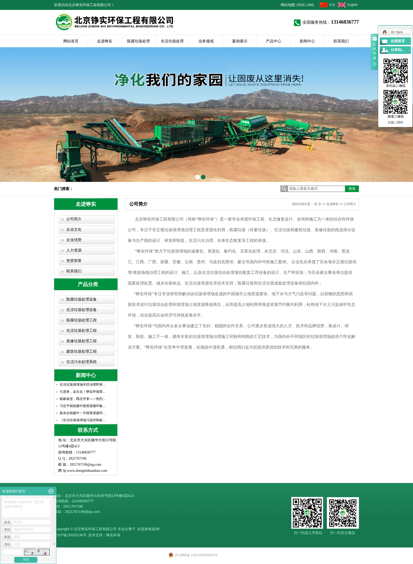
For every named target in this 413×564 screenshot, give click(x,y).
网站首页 (70, 41)
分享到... (397, 50)
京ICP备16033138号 (70, 535)
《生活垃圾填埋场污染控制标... (82, 420)
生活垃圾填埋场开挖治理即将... (82, 384)
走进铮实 (104, 41)
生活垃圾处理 (172, 41)
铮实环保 (113, 535)
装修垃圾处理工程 (81, 341)
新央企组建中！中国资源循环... (82, 413)
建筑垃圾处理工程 (81, 351)
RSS (301, 5)
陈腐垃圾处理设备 (81, 299)
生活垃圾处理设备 (81, 310)
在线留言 (398, 41)
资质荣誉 (74, 261)
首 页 (317, 204)
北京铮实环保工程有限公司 (95, 529)
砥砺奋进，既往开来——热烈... (82, 399)
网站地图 (288, 5)
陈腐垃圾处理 (138, 41)
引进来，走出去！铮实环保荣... (82, 392)
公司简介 (74, 219)
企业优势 (74, 240)
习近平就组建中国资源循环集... (82, 406)
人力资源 (74, 250)
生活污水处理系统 (81, 362)
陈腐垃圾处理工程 (81, 320)
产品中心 (273, 41)
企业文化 (74, 229)
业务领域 (206, 41)
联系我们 (341, 41)
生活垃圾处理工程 (81, 330)
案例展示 (239, 41)
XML (311, 5)
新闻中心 (307, 41)
